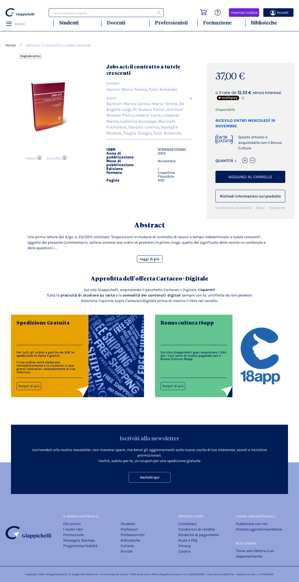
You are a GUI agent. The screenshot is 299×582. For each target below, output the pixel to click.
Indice (31, 158)
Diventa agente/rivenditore (259, 529)
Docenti (116, 23)
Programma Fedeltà (80, 545)
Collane (127, 545)
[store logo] (19, 12)
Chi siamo (72, 523)
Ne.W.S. (63, 574)
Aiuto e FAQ (187, 540)
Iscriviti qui (149, 477)
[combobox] (106, 12)
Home (10, 45)
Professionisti (171, 23)
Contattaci (187, 523)
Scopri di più (29, 386)
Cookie (184, 551)
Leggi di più (149, 259)
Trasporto (277, 207)
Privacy (184, 545)
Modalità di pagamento (198, 534)
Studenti (69, 23)
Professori (129, 529)
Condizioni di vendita (233, 207)
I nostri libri (73, 529)
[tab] (149, 98)
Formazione (217, 23)
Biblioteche (264, 23)
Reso (260, 207)
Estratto (54, 158)
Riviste (126, 551)
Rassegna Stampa (79, 540)
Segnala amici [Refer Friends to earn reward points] (30, 56)
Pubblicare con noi (252, 523)
